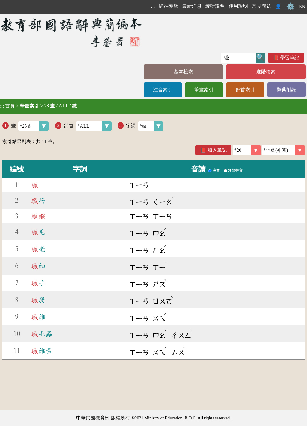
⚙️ (290, 6)
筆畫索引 (203, 89)
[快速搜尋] (238, 58)
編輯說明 (215, 6)
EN (302, 6)
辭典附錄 (286, 89)
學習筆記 (289, 57)
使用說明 (238, 6)
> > (38, 106)
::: (153, 6)
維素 (42, 350)
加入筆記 (217, 150)
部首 (88, 126)
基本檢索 (183, 71)
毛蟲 (42, 333)
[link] (283, 150)
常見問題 (261, 6)
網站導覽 (168, 6)
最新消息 (191, 6)
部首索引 (245, 89)
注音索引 (162, 89)
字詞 (144, 126)
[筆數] (247, 150)
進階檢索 (266, 71)
